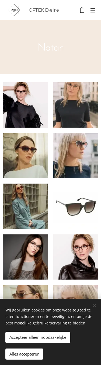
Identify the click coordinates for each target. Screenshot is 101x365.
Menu (92, 10)
